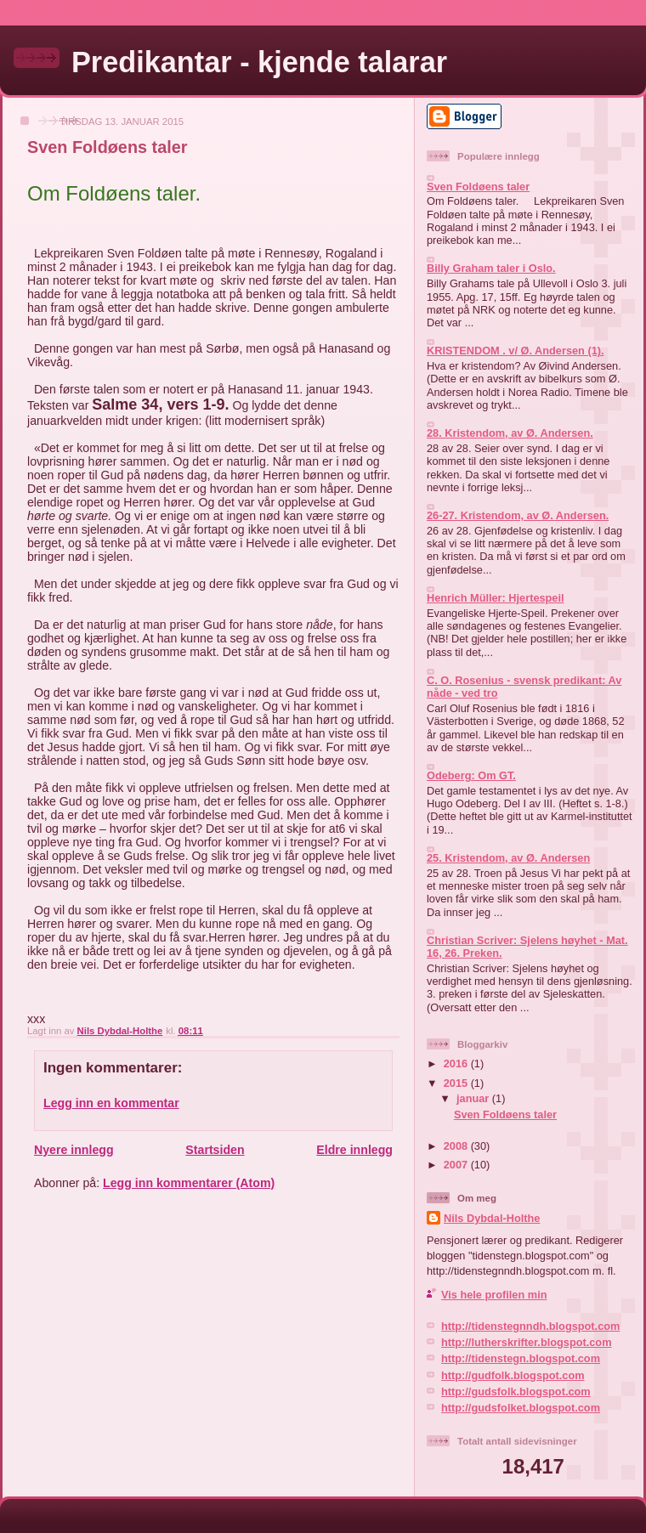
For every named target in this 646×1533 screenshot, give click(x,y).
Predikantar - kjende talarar (259, 62)
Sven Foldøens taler (478, 186)
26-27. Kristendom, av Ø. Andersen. (518, 515)
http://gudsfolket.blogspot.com (520, 1407)
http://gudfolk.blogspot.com (513, 1375)
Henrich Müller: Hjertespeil (495, 597)
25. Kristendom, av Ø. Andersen (508, 857)
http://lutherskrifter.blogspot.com (526, 1342)
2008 (457, 1146)
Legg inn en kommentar (111, 1103)
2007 (457, 1164)
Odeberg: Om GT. (471, 775)
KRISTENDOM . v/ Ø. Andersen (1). (515, 350)
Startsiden (214, 1150)
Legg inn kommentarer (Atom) (189, 1183)
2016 (457, 1063)
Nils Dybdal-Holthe (492, 1218)
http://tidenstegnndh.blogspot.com (530, 1326)
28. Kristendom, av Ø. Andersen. (510, 433)
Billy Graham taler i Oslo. (491, 268)
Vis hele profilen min (494, 1294)
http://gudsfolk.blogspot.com (516, 1391)
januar (474, 1098)
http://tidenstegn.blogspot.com (520, 1358)
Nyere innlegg (74, 1150)
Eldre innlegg (354, 1150)
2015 (457, 1083)
